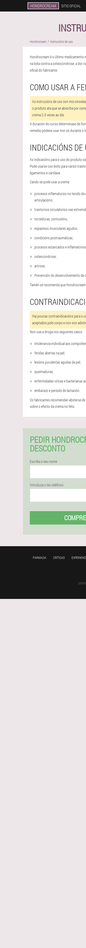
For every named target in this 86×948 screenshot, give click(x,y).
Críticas (59, 557)
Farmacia (39, 557)
